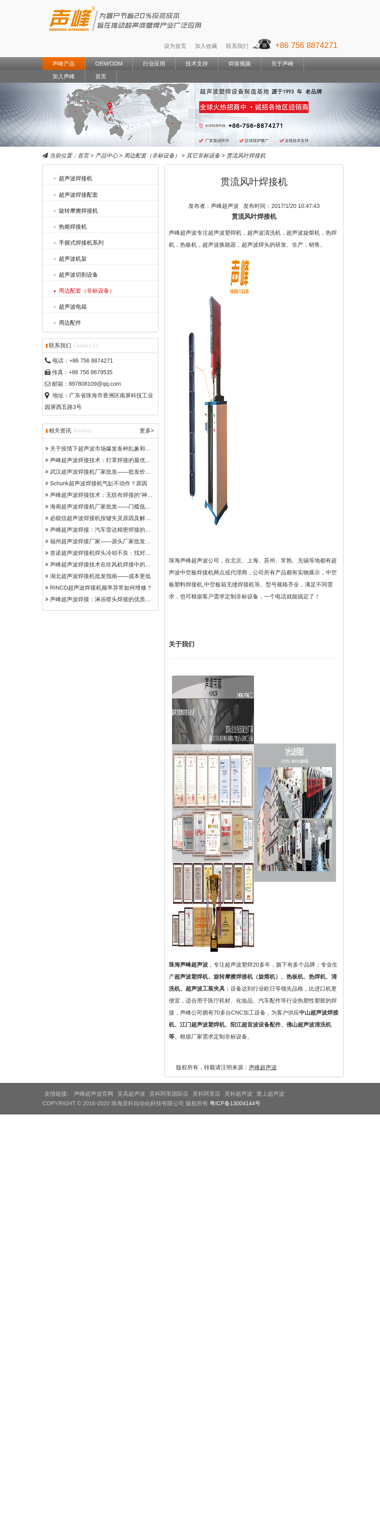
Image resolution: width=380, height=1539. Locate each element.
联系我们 (237, 46)
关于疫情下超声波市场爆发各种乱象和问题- (104, 448)
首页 (100, 76)
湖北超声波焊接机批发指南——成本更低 (100, 576)
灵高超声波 (131, 1093)
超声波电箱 (73, 306)
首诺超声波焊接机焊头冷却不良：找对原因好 (106, 553)
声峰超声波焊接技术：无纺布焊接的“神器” (102, 495)
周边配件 (70, 322)
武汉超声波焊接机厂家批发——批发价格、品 (106, 471)
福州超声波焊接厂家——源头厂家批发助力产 (106, 541)
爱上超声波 (270, 1093)
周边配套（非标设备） (152, 155)
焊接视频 (239, 63)
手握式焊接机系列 (81, 242)
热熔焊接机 (73, 226)
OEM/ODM (108, 63)
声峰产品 (63, 63)
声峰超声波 (263, 1067)
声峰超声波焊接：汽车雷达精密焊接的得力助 (106, 529)
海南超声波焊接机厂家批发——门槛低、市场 (106, 506)
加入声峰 (63, 76)
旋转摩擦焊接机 (78, 210)
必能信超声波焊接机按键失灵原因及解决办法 (106, 518)
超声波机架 (73, 258)
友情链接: (57, 1093)
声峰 (126, 20)
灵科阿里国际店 (168, 1093)
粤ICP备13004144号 (235, 1103)
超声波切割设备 (78, 274)
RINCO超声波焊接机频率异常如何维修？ (101, 587)
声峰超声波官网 (93, 1093)
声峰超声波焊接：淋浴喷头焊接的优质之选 (103, 599)
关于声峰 (282, 63)
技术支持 (197, 63)
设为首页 (175, 46)
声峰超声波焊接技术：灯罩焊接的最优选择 (103, 460)
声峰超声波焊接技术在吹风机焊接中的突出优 (106, 564)
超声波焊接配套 (78, 194)
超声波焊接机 (75, 178)
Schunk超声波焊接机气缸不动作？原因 (98, 483)
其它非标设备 (203, 155)
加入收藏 (206, 46)
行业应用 (154, 63)
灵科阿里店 (206, 1093)
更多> (147, 431)
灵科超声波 (238, 1093)
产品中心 (106, 155)
